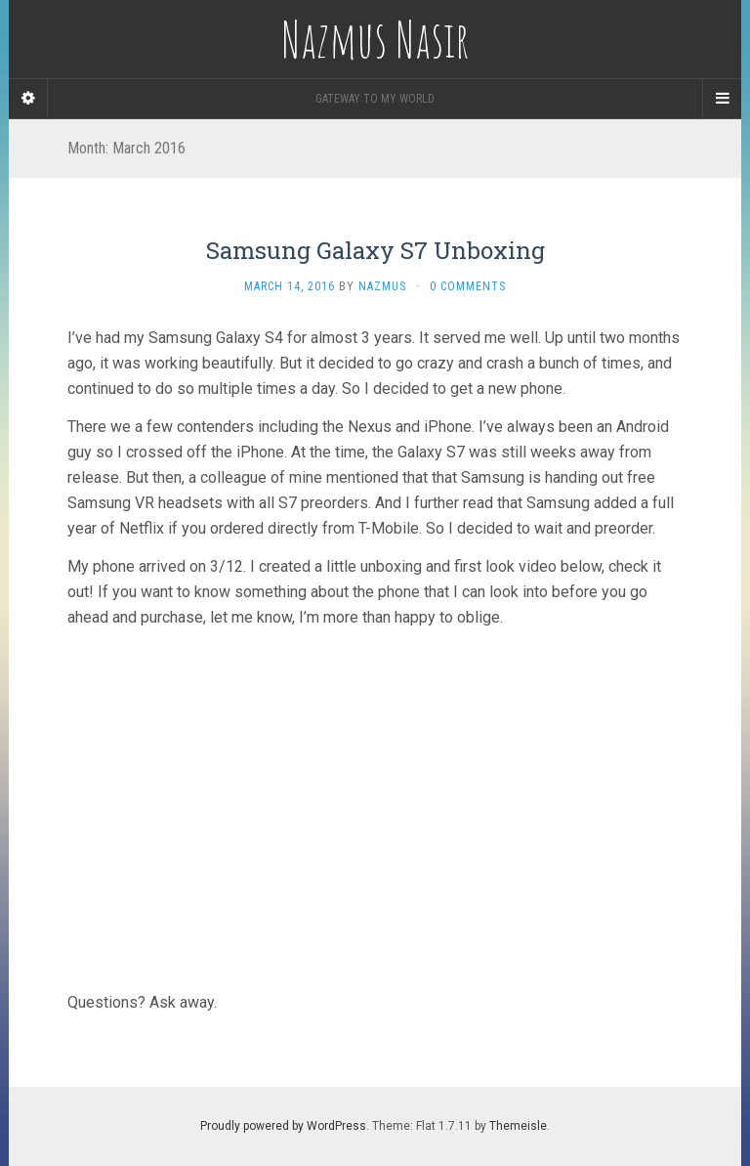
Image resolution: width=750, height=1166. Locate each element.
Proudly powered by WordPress (283, 1126)
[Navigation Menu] (721, 98)
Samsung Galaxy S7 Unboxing (375, 250)
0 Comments (468, 286)
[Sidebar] (28, 98)
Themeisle (518, 1126)
